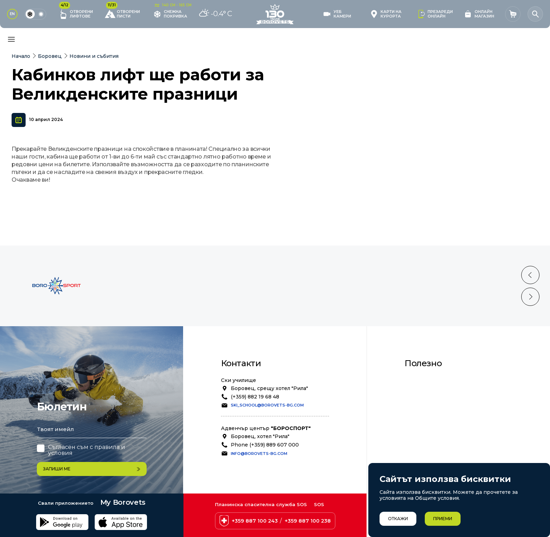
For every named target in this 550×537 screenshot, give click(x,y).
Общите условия (437, 498)
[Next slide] (530, 308)
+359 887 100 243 (255, 521)
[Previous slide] (530, 286)
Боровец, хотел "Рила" (260, 448)
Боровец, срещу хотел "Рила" (269, 400)
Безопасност (430, 398)
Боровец (50, 56)
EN (12, 14)
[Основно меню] (11, 39)
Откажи (398, 518)
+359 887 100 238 (308, 521)
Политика (425, 406)
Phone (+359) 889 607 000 (265, 456)
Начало (21, 56)
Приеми (442, 518)
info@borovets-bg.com (259, 465)
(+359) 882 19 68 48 (255, 408)
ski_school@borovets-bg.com (267, 416)
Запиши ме (91, 468)
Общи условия (432, 391)
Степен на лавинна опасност (451, 437)
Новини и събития (94, 56)
